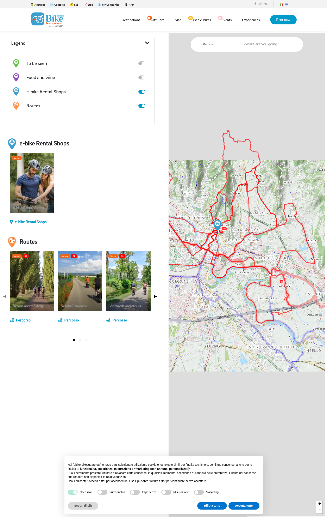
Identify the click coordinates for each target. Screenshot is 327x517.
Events (226, 19)
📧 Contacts (57, 4)
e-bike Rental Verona (28, 208)
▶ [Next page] (155, 296)
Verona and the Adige (28, 306)
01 (26, 256)
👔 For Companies (108, 4)
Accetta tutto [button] (244, 505)
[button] (217, 225)
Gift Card (157, 19)
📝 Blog (88, 4)
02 (74, 256)
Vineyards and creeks (125, 306)
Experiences (250, 20)
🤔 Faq (74, 4)
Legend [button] (80, 43)
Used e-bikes (201, 19)
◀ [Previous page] (4, 296)
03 (122, 256)
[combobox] (218, 44)
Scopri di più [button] (83, 505)
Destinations (130, 20)
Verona (17, 158)
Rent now (283, 19)
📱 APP (129, 4)
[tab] (74, 340)
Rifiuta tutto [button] (212, 505)
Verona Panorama (74, 306)
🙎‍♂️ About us (37, 4)
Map (177, 20)
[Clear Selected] (229, 44)
